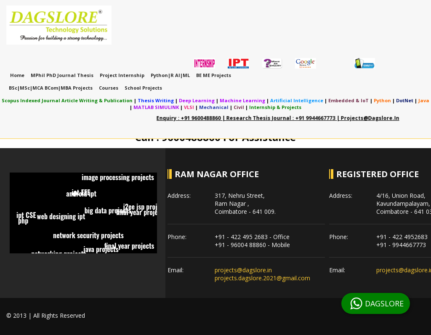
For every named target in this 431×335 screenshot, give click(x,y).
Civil (239, 107)
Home (17, 75)
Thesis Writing (156, 100)
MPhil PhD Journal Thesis (62, 75)
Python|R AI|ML (170, 75)
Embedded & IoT (348, 100)
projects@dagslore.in (243, 270)
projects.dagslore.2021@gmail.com (262, 278)
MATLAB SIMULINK (156, 107)
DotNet (404, 100)
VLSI (189, 107)
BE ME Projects (213, 75)
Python (382, 100)
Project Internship (122, 75)
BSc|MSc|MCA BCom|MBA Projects (51, 88)
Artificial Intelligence (296, 100)
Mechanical (214, 107)
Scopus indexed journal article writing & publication (67, 100)
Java (423, 100)
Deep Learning (197, 100)
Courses (108, 88)
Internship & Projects (275, 107)
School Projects (143, 88)
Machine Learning (242, 100)
